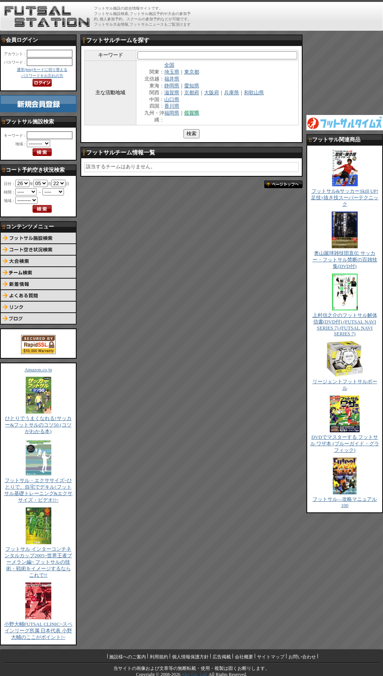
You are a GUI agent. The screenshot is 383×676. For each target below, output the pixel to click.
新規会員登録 (38, 103)
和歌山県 (254, 92)
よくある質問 (38, 296)
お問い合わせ (302, 657)
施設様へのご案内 (127, 657)
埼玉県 (171, 72)
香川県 (171, 106)
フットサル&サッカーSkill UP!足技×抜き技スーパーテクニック (344, 198)
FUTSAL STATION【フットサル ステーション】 (47, 16)
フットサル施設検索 (38, 238)
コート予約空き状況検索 (38, 250)
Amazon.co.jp (38, 369)
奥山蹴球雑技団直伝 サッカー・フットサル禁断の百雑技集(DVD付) (345, 260)
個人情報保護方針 (190, 657)
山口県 (171, 99)
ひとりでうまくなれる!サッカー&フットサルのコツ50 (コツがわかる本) (38, 425)
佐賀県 (191, 113)
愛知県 (191, 86)
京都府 (191, 92)
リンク (38, 307)
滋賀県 (171, 92)
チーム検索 (38, 273)
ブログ (38, 319)
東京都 (191, 72)
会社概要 (244, 657)
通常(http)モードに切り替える (42, 69)
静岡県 (171, 86)
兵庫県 (231, 92)
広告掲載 (222, 657)
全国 (169, 65)
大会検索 (38, 261)
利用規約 (159, 657)
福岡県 (171, 113)
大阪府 (211, 92)
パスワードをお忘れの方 (42, 76)
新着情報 (38, 284)
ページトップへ (283, 184)
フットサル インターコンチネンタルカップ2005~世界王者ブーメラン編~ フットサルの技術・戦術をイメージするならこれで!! (38, 562)
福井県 (171, 79)
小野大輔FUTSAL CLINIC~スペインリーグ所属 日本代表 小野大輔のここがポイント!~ (38, 631)
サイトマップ (271, 657)
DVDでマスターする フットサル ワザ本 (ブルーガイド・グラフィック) (344, 444)
